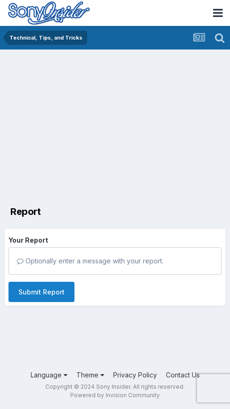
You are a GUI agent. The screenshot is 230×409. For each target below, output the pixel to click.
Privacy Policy (135, 375)
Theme (90, 375)
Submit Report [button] (41, 292)
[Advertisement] (115, 120)
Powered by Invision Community (115, 395)
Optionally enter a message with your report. (90, 261)
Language (49, 375)
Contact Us (183, 375)
